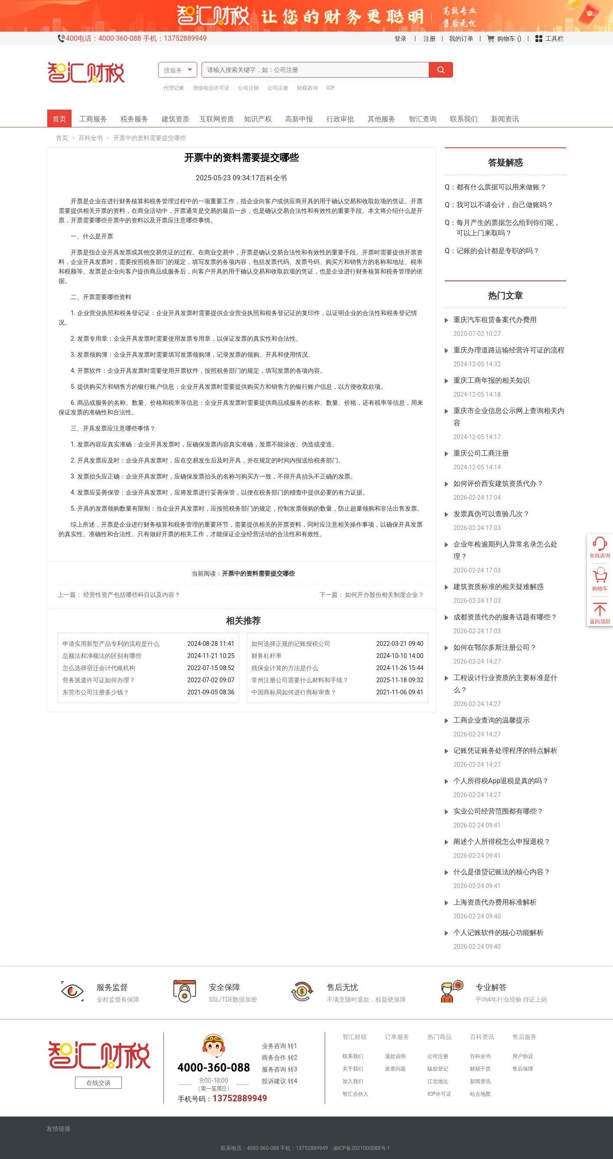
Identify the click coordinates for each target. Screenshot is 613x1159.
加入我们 (352, 1081)
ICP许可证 (439, 1094)
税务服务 (137, 116)
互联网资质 (218, 116)
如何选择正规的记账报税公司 (290, 643)
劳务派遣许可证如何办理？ (98, 680)
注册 (430, 38)
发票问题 (395, 1069)
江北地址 (437, 1081)
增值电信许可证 (211, 88)
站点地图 (480, 1094)
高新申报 (299, 116)
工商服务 (96, 116)
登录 (401, 38)
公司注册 (277, 88)
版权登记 (437, 1069)
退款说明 (395, 1056)
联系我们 (461, 116)
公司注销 (248, 88)
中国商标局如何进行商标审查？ (293, 692)
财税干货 (480, 1069)
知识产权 (261, 116)
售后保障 (522, 1069)
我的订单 (461, 38)
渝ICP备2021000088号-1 (361, 1148)
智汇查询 (420, 116)
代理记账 (173, 88)
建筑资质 (179, 116)
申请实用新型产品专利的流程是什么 (111, 643)
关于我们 (352, 1069)
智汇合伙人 (355, 1094)
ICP (330, 88)
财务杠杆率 (266, 655)
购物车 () (504, 38)
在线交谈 (98, 1082)
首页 (62, 116)
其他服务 (378, 116)
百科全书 (90, 137)
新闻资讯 (502, 116)
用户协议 (522, 1056)
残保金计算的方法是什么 (284, 667)
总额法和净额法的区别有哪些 (101, 655)
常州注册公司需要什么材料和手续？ (300, 680)
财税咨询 (307, 88)
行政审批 (337, 116)
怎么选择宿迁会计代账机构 (98, 667)
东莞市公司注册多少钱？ (95, 692)
